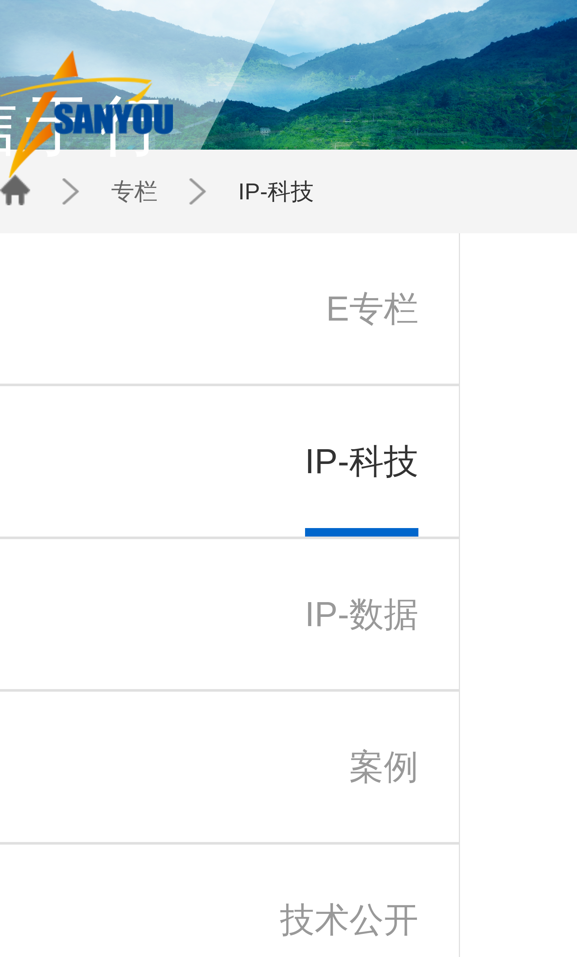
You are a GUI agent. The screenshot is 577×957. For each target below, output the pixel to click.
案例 (196, 888)
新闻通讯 (233, 880)
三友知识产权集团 (82, 862)
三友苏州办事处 (80, 880)
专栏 (127, 158)
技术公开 (200, 897)
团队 (361, 31)
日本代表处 (267, 880)
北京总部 (264, 862)
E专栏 (197, 862)
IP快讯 (230, 871)
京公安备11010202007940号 (309, 928)
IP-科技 (156, 158)
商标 (147, 871)
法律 (147, 888)
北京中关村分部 (271, 871)
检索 (147, 880)
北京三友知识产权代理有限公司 (96, 871)
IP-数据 (199, 880)
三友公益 (72, 888)
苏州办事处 (267, 888)
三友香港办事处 (271, 897)
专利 (147, 862)
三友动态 (233, 862)
